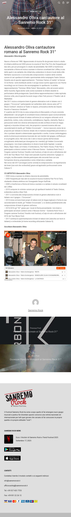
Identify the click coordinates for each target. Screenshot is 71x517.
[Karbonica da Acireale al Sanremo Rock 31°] (35, 330)
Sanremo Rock (24, 28)
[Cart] (63, 2)
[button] (68, 3)
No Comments (48, 28)
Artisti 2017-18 (35, 11)
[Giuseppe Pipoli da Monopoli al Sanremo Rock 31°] (35, 358)
